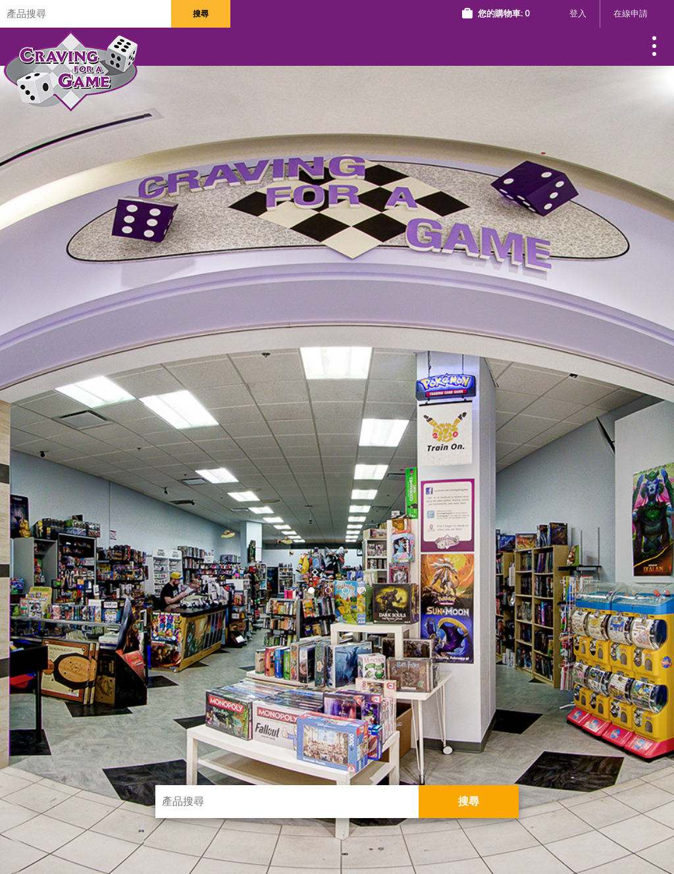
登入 (577, 14)
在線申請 (630, 14)
